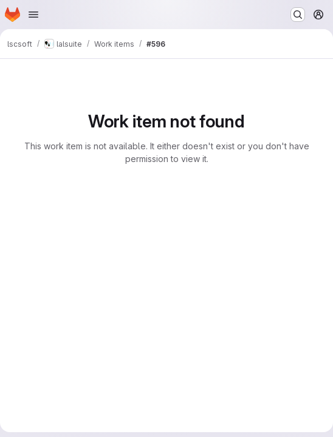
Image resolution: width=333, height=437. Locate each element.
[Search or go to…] (297, 14)
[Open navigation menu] (33, 14)
